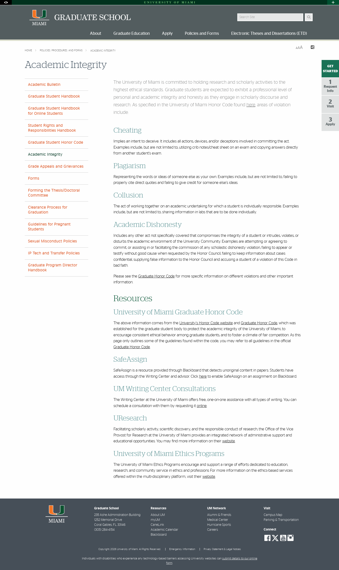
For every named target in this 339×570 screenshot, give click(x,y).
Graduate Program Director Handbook (52, 267)
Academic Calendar (164, 529)
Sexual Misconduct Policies (52, 241)
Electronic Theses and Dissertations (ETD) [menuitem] (269, 34)
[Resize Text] (299, 47)
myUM (155, 520)
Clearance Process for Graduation (47, 210)
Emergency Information (182, 549)
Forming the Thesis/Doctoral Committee (54, 193)
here (250, 105)
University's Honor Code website (206, 323)
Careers (212, 529)
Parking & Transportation (281, 520)
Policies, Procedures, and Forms (61, 50)
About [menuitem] (95, 34)
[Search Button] (309, 17)
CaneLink (157, 524)
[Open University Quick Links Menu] (333, 2)
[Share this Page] (310, 47)
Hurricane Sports (219, 524)
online (202, 406)
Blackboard (159, 534)
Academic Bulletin (44, 85)
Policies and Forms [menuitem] (202, 34)
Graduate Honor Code (156, 276)
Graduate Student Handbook (54, 96)
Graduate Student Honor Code (55, 142)
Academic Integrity (103, 50)
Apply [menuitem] (167, 34)
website (228, 441)
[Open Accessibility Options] (6, 2)
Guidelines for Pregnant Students (49, 226)
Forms (33, 178)
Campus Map (273, 515)
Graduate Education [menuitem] (131, 34)
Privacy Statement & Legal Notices (222, 549)
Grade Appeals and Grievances (56, 166)
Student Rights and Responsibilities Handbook (52, 128)
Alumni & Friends (219, 515)
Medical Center (217, 520)
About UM (158, 515)
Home (29, 50)
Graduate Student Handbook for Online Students (54, 111)
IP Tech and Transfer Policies (54, 253)
